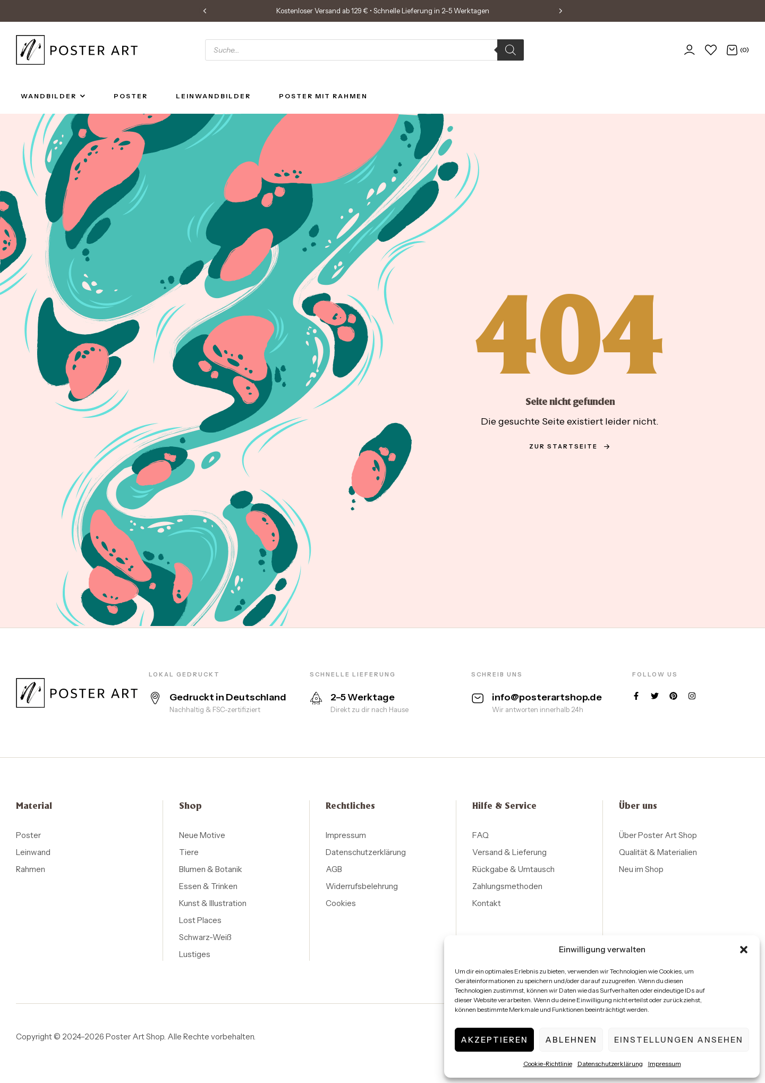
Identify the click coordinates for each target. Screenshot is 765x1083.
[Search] (510, 50)
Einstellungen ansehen (678, 1040)
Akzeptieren (494, 1040)
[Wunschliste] (710, 49)
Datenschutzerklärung (610, 1064)
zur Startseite (569, 446)
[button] (743, 949)
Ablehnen (571, 1040)
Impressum (664, 1064)
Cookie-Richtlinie (547, 1064)
